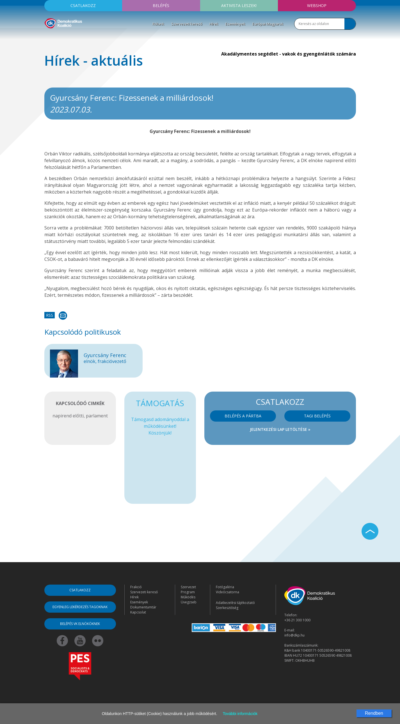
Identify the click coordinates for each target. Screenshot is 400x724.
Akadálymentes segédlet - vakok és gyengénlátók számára (288, 54)
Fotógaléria (225, 587)
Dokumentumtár (143, 607)
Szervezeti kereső (186, 23)
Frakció (136, 587)
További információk (240, 713)
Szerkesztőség (227, 607)
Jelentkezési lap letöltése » (280, 429)
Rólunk (158, 23)
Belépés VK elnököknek (80, 623)
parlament (97, 416)
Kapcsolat (138, 612)
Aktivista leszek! (239, 5)
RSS (49, 315)
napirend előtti (68, 416)
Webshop (316, 5)
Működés (188, 597)
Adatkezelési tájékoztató (235, 602)
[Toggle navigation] (48, 36)
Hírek (213, 23)
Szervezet (188, 587)
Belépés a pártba (243, 416)
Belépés (161, 5)
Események (235, 23)
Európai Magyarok (268, 23)
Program (188, 592)
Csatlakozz (83, 5)
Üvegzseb (188, 602)
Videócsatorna (227, 592)
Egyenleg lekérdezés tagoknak (80, 607)
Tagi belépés (317, 416)
